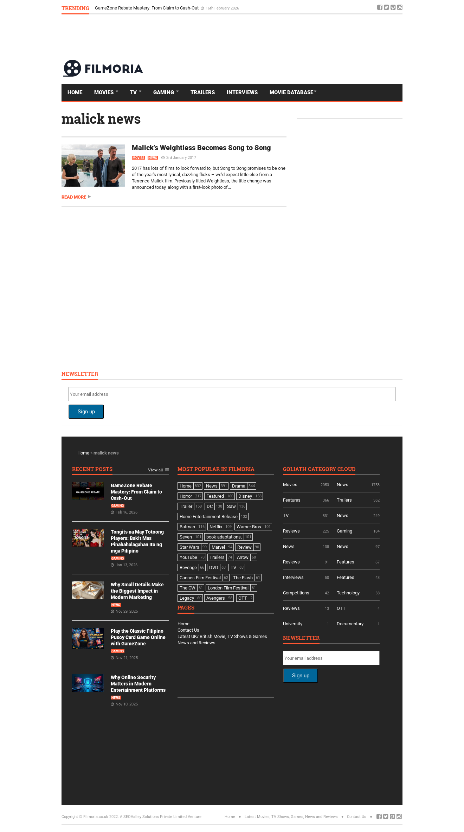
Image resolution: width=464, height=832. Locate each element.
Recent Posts (92, 469)
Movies (104, 92)
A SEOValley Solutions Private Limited (153, 816)
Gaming (164, 92)
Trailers (203, 92)
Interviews (242, 92)
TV (134, 92)
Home (74, 92)
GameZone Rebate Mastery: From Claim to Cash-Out (147, 8)
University (292, 623)
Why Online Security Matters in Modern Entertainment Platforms (138, 684)
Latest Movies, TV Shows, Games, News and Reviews (291, 816)
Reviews (291, 531)
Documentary (350, 623)
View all (155, 470)
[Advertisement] (274, 36)
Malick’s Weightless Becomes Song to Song (201, 147)
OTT (341, 608)
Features (292, 500)
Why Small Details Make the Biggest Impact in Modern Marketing (137, 591)
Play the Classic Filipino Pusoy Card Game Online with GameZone (138, 637)
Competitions (296, 593)
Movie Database (291, 92)
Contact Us (188, 630)
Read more (74, 197)
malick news (101, 118)
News (152, 158)
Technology (348, 593)
